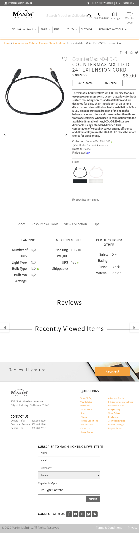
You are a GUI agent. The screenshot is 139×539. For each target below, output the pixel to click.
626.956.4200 (38, 421)
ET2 (118, 3)
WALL (32, 29)
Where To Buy (86, 398)
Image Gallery (114, 409)
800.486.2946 (38, 424)
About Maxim (86, 409)
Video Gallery (114, 413)
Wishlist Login (130, 18)
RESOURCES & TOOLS (113, 29)
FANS (59, 29)
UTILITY (72, 29)
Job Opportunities (116, 421)
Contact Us (85, 428)
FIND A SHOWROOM (100, 3)
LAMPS (46, 29)
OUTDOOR (89, 29)
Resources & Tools (44, 224)
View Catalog (86, 402)
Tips (96, 224)
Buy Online (110, 83)
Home (6, 43)
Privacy (83, 417)
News (82, 413)
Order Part (84, 405)
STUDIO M (129, 3)
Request (112, 371)
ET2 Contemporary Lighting (120, 402)
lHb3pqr (52, 483)
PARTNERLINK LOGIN (18, 3)
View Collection (75, 224)
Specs (21, 224)
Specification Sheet (85, 200)
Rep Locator (113, 417)
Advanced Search (116, 398)
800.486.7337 (38, 428)
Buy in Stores (84, 83)
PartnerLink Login (116, 424)
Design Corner (86, 432)
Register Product (115, 428)
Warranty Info (86, 424)
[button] (5, 134)
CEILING (18, 29)
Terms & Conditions (89, 421)
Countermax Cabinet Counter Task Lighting (39, 43)
